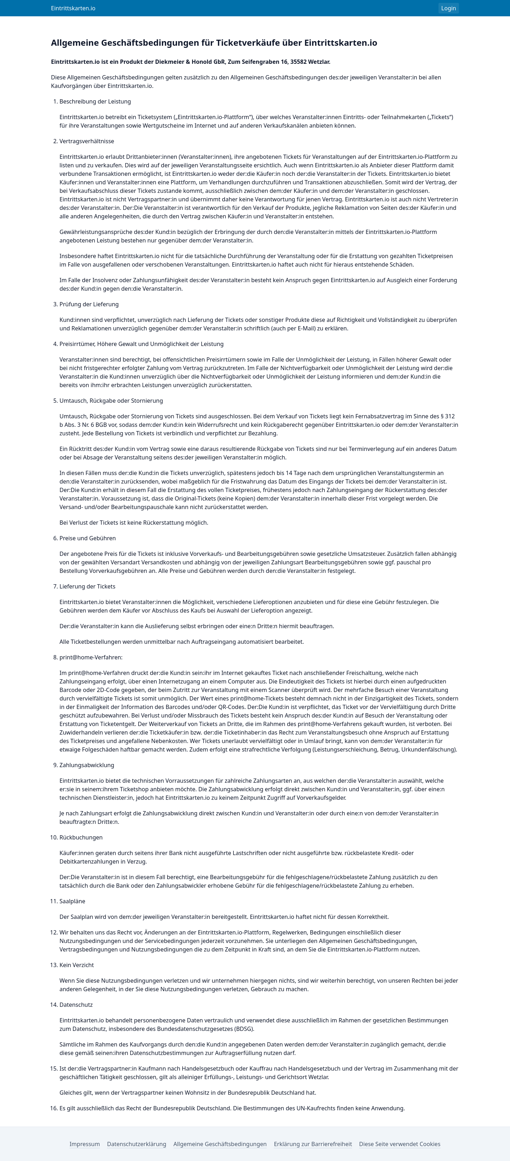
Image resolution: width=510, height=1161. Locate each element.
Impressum (84, 1144)
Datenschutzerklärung (136, 1144)
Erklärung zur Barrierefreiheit (313, 1144)
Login (448, 8)
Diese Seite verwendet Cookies (399, 1144)
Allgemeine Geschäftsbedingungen (220, 1144)
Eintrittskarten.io (73, 8)
